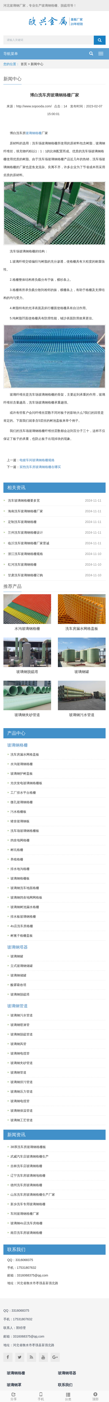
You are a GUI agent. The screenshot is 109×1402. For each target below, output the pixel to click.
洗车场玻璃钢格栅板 (24, 831)
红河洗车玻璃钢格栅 (22, 564)
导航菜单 (10, 54)
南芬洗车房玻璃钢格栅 (26, 1232)
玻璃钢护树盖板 (21, 773)
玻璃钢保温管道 (21, 1110)
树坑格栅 (16, 850)
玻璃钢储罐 (18, 975)
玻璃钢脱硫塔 (27, 672)
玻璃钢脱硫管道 (21, 1034)
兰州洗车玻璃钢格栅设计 (25, 532)
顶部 (95, 1396)
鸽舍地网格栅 (20, 840)
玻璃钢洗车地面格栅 (24, 888)
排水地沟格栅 (20, 869)
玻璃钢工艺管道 (21, 1120)
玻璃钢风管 (18, 1044)
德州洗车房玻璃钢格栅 (26, 1185)
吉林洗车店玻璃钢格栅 (26, 1166)
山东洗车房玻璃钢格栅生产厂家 (32, 1194)
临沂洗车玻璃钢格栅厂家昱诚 (28, 543)
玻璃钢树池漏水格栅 (24, 907)
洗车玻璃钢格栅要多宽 (24, 500)
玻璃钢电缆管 (20, 1053)
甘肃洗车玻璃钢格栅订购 (25, 575)
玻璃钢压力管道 (21, 1091)
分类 (68, 1396)
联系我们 (65, 1385)
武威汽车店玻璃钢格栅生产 (29, 1156)
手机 (40, 1396)
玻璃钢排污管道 (21, 1082)
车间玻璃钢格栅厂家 (24, 1213)
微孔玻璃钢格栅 (21, 802)
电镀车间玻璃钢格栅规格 (37, 460)
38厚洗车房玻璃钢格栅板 (28, 1147)
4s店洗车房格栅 (21, 926)
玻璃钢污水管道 (81, 715)
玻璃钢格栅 (34, 133)
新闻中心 (37, 64)
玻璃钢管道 (17, 1006)
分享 (13, 1396)
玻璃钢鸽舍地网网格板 (26, 897)
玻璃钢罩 (14, 1385)
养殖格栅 (16, 859)
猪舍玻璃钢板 (20, 821)
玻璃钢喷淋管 (20, 1025)
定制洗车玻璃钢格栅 (22, 522)
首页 (24, 64)
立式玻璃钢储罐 (21, 966)
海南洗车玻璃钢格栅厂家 (25, 511)
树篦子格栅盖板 (21, 935)
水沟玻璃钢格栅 (27, 629)
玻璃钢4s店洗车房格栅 (26, 1223)
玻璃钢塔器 (17, 947)
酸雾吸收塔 (18, 985)
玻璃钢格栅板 (20, 878)
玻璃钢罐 (81, 672)
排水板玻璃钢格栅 (23, 916)
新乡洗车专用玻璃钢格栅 (27, 1204)
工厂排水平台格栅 (23, 792)
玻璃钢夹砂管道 (27, 715)
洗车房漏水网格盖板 (81, 629)
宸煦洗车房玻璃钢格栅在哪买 (40, 467)
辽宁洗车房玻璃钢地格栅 (27, 1175)
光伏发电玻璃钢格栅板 (26, 783)
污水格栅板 (18, 811)
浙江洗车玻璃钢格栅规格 (25, 554)
